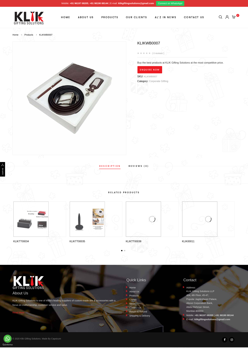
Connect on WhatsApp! (170, 3)
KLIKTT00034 (21, 241)
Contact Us (194, 17)
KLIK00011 (188, 241)
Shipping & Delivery (139, 316)
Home (65, 17)
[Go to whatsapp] (8, 339)
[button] (121, 251)
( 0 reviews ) (158, 53)
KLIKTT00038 (133, 241)
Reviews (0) (139, 166)
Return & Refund (138, 312)
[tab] (110, 166)
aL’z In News (165, 17)
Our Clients (136, 17)
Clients (133, 300)
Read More (18, 313)
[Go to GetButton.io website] (8, 345)
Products (109, 17)
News (132, 304)
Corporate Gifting (158, 81)
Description (110, 166)
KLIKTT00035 (77, 241)
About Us (86, 17)
